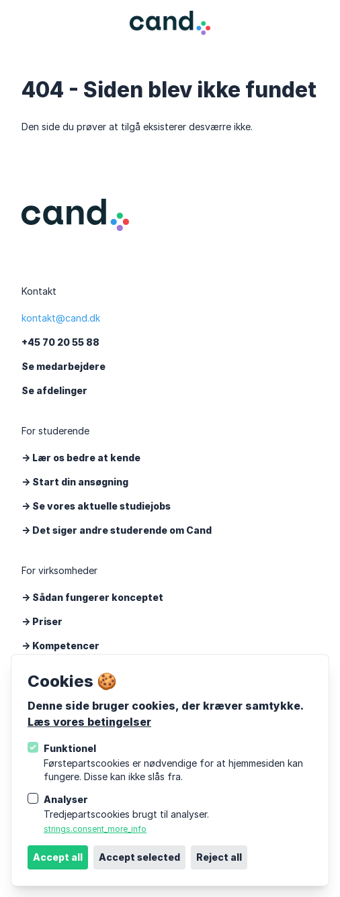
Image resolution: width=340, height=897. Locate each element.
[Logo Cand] (170, 22)
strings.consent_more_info (95, 829)
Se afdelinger (54, 390)
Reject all (219, 857)
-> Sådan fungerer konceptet (92, 597)
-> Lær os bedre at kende (81, 457)
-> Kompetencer (60, 645)
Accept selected (139, 857)
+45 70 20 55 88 (60, 342)
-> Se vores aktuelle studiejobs (96, 506)
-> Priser (42, 621)
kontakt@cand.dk (61, 318)
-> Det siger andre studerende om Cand (117, 530)
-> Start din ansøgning (75, 481)
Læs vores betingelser (89, 721)
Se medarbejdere (63, 366)
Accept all (58, 857)
